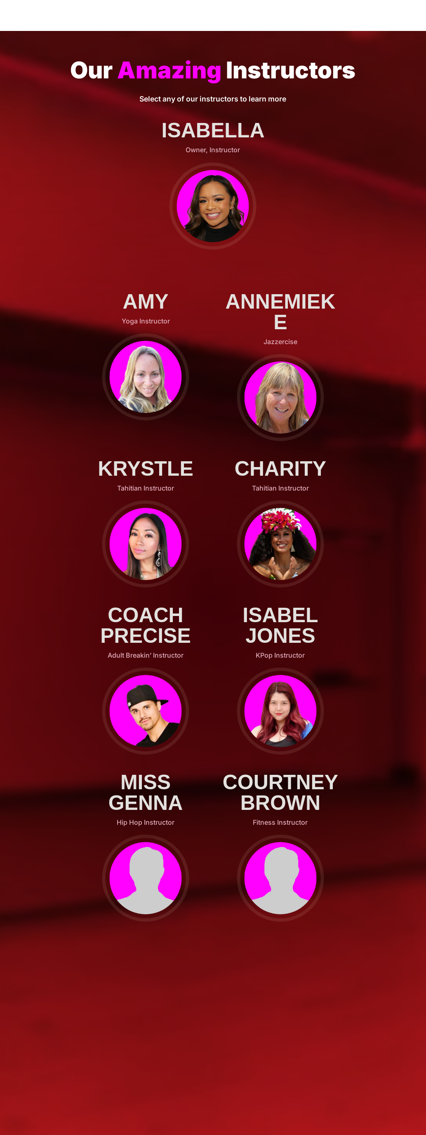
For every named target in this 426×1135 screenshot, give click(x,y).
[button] (213, 206)
